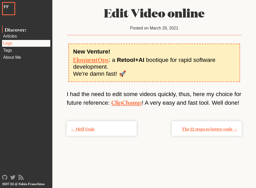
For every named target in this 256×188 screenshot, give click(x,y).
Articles (10, 36)
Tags (7, 50)
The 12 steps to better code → (209, 128)
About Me (12, 57)
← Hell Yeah (82, 128)
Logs (7, 43)
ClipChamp (126, 102)
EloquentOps (91, 59)
